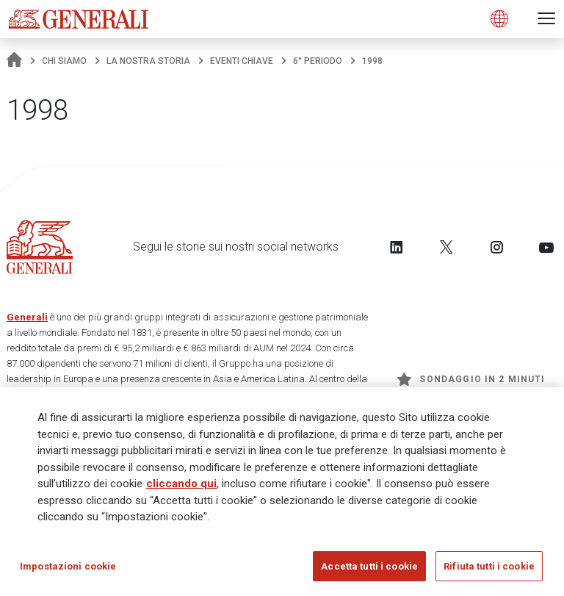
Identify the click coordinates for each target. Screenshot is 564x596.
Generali (27, 317)
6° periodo (317, 61)
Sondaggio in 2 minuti (471, 379)
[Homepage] (14, 61)
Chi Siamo (64, 61)
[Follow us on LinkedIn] (397, 247)
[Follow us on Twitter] (446, 247)
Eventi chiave (241, 61)
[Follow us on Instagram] (496, 247)
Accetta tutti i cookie (369, 570)
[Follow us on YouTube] (546, 247)
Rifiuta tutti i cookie (489, 570)
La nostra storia (148, 61)
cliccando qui (181, 488)
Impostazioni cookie (68, 570)
